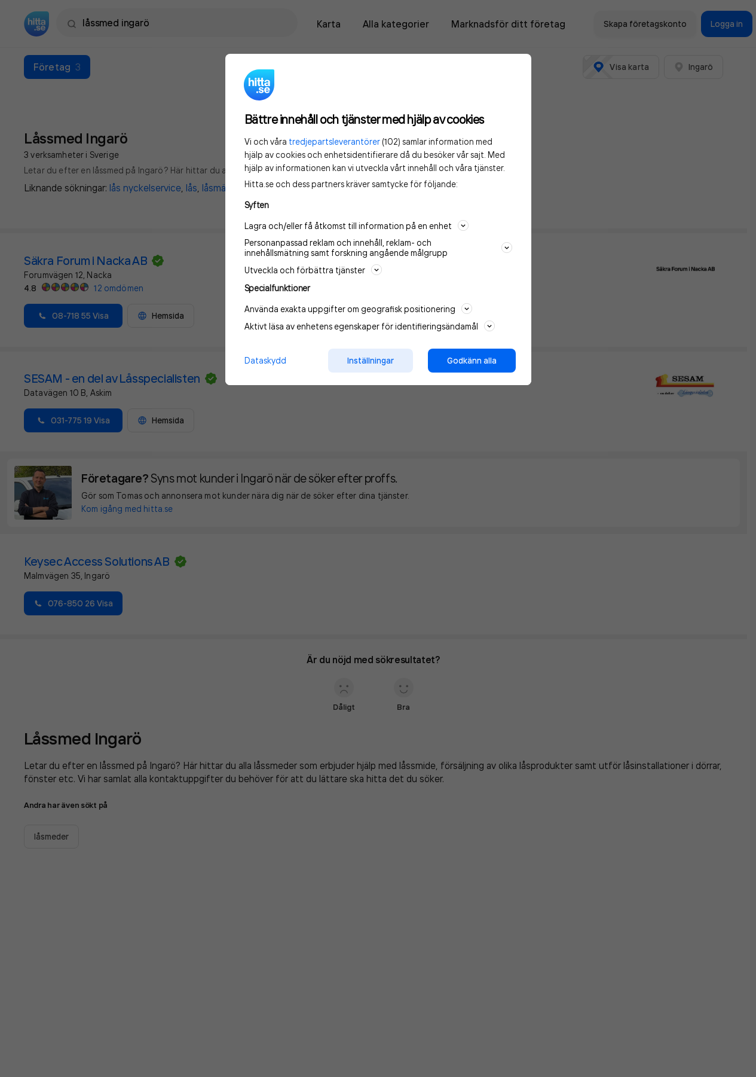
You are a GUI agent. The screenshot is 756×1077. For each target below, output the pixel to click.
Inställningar (370, 360)
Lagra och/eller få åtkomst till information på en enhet (356, 225)
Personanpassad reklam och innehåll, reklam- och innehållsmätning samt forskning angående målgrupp (378, 247)
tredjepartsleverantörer (334, 141)
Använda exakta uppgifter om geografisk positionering (358, 308)
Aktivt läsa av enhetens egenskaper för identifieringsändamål (369, 326)
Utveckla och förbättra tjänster (313, 269)
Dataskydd (265, 360)
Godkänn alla (472, 360)
